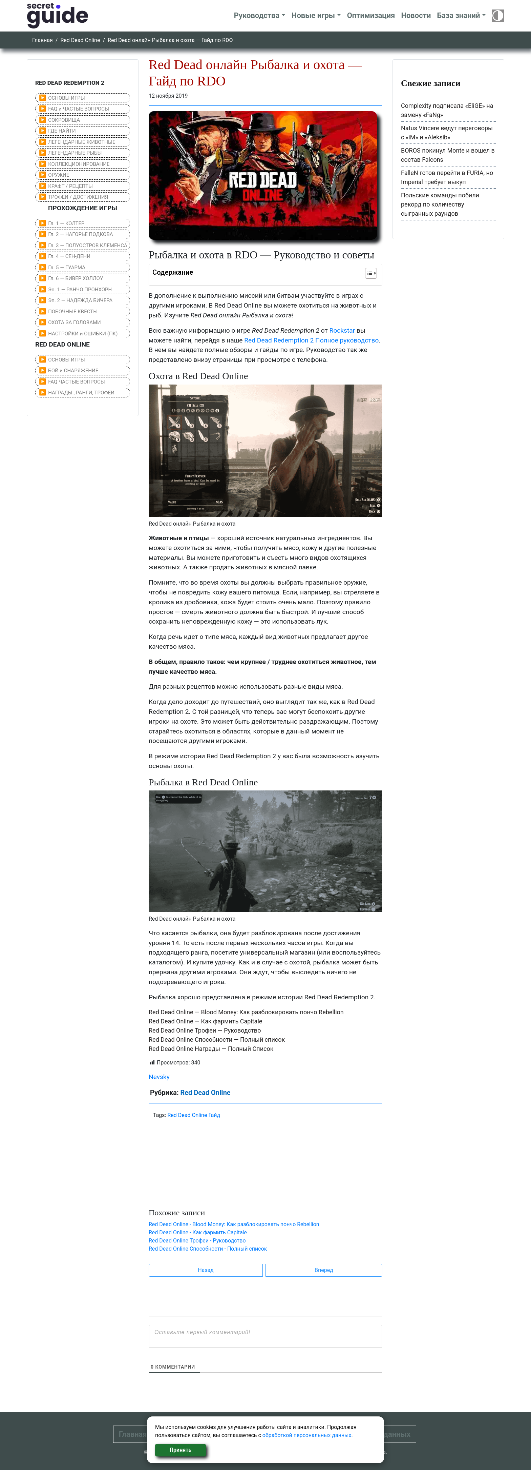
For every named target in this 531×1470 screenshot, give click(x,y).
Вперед (324, 1270)
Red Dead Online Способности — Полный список (217, 1039)
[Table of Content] (371, 273)
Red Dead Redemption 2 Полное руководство (311, 340)
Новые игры (313, 15)
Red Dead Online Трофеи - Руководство (197, 1240)
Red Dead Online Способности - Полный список (208, 1249)
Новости (416, 15)
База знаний (458, 15)
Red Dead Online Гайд (193, 1115)
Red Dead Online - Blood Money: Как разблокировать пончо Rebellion (234, 1224)
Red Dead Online (80, 40)
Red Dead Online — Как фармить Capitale (205, 1021)
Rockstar (342, 330)
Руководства (257, 15)
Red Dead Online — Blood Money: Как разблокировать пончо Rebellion (246, 1012)
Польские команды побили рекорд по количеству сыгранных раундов (440, 204)
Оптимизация (371, 15)
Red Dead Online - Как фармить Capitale (198, 1232)
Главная (42, 40)
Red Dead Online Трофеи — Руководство (205, 1030)
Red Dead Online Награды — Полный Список (211, 1048)
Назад (206, 1270)
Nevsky (159, 1077)
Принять (180, 1450)
